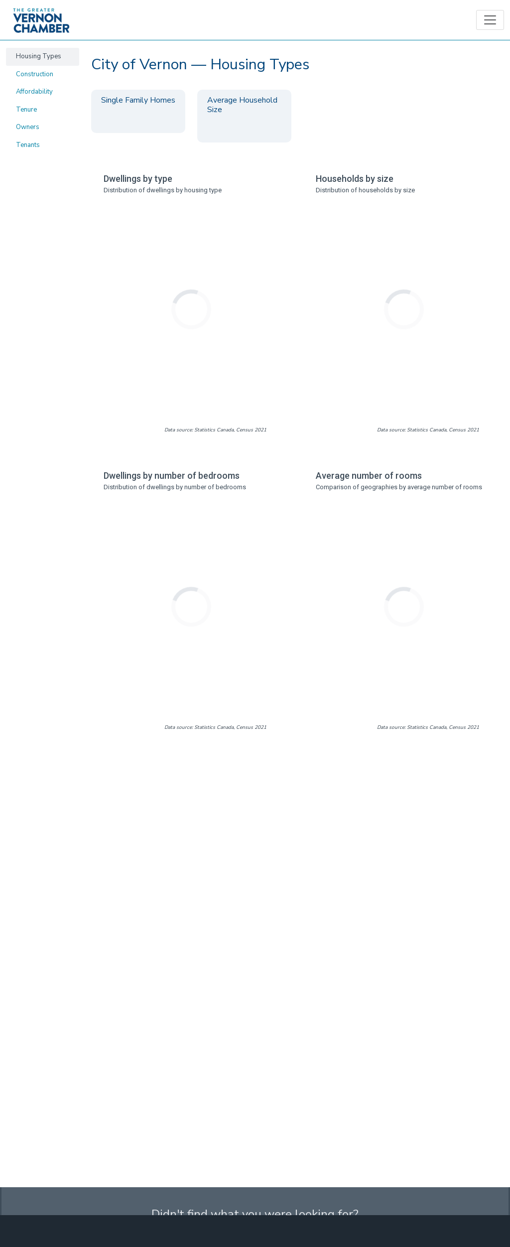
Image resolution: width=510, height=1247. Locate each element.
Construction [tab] (34, 74)
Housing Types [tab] (38, 56)
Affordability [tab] (34, 91)
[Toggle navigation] (490, 20)
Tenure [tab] (26, 109)
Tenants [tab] (28, 144)
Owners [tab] (27, 127)
